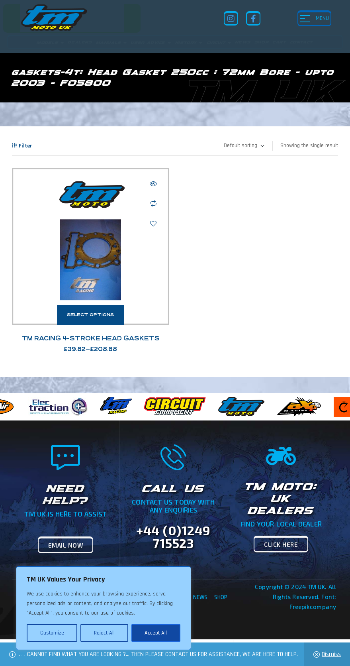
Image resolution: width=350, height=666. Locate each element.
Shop (220, 597)
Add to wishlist (153, 224)
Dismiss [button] (331, 654)
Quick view (153, 184)
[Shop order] (243, 146)
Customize (52, 633)
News (200, 597)
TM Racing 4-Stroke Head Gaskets (91, 338)
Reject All (104, 633)
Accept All (156, 633)
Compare (153, 204)
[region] (103, 608)
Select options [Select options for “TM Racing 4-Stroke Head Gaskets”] (90, 314)
